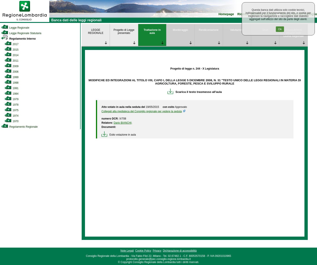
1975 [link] (11, 110)
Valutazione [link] (237, 29)
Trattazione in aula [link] (152, 31)
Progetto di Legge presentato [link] (124, 31)
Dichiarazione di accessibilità (180, 250)
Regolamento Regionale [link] (19, 126)
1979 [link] (11, 99)
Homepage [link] (226, 14)
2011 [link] (11, 60)
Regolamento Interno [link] (18, 38)
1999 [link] (11, 77)
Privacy (157, 250)
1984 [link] (11, 93)
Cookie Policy (143, 250)
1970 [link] (11, 121)
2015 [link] (11, 49)
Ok (280, 29)
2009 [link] (11, 66)
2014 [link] (11, 55)
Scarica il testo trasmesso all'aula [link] (195, 92)
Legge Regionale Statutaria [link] (21, 33)
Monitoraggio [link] (180, 29)
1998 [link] (11, 82)
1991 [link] (11, 88)
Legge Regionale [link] (15, 27)
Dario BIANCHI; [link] (123, 122)
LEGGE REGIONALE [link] (95, 31)
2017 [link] (11, 44)
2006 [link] (11, 71)
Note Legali (127, 250)
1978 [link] (11, 104)
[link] (24, 21)
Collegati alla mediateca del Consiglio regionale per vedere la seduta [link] (141, 111)
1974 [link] (11, 115)
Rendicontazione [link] (208, 29)
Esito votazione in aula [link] (118, 134)
